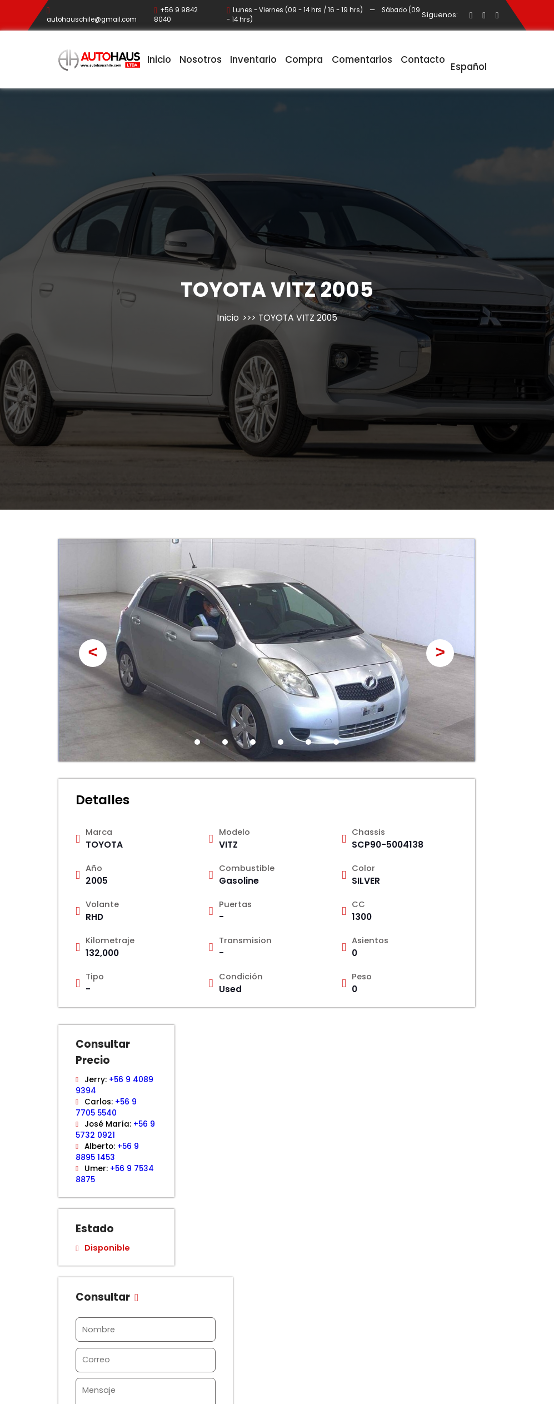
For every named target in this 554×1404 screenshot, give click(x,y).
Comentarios (362, 59)
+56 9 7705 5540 (106, 1107)
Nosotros (200, 59)
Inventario (253, 59)
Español (469, 60)
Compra (304, 59)
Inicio (159, 59)
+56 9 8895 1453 (107, 1152)
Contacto (423, 59)
